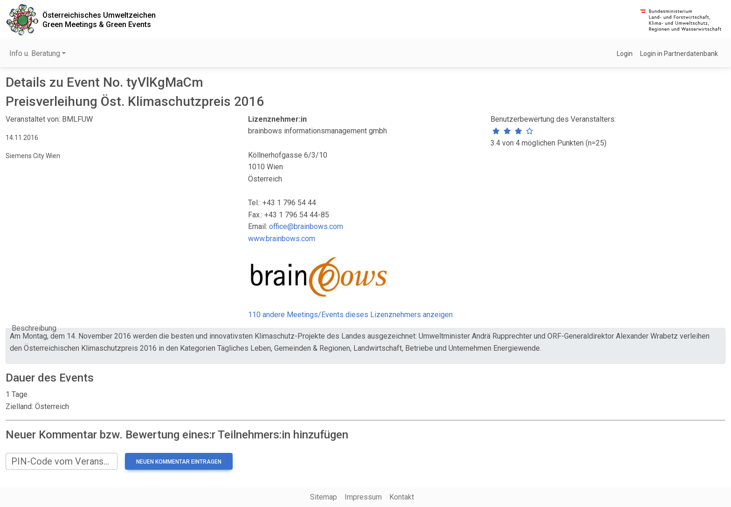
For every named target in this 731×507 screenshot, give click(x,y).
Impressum (363, 497)
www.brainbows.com (281, 238)
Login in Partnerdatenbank (679, 53)
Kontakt (401, 497)
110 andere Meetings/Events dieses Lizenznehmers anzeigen (350, 314)
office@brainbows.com (306, 226)
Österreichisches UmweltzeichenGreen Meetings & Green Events (99, 19)
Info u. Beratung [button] (34, 53)
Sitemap (323, 497)
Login (625, 53)
